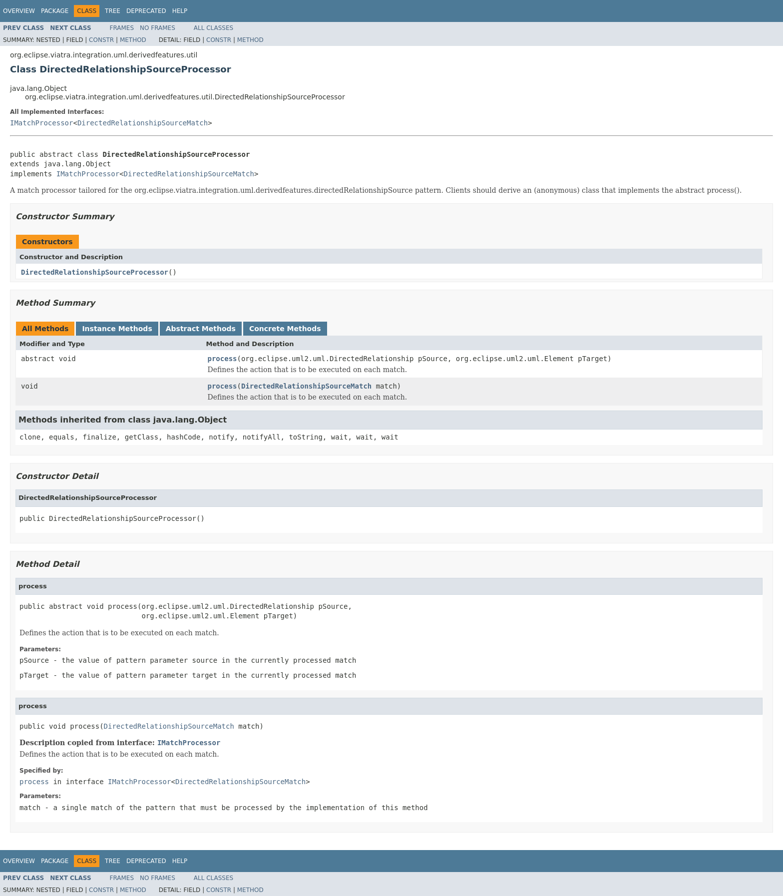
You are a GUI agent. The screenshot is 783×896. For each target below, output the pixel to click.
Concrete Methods (285, 329)
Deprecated (146, 10)
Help (180, 10)
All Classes (213, 27)
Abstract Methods (201, 329)
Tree (112, 10)
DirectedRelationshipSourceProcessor (94, 272)
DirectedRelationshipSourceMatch (142, 123)
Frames (122, 27)
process (222, 359)
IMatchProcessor (41, 123)
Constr (101, 39)
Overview (19, 10)
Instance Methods (117, 329)
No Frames (157, 27)
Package (54, 10)
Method (133, 39)
